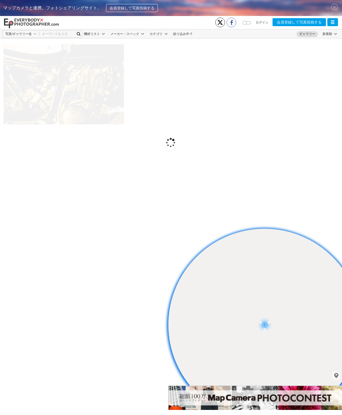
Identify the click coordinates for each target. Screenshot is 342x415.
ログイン (262, 22)
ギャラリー (307, 34)
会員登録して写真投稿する (132, 8)
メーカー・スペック (127, 33)
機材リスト (94, 33)
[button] (332, 22)
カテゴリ (159, 33)
